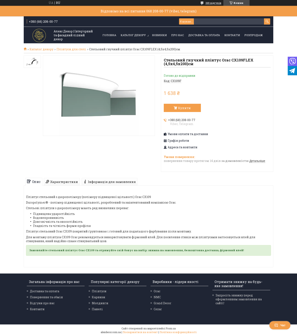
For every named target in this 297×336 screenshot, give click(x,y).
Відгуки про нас (42, 303)
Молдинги (100, 303)
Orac (157, 291)
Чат (279, 325)
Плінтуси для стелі (71, 49)
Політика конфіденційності (178, 332)
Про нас (177, 35)
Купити (184, 108)
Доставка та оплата (204, 35)
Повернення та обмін (46, 297)
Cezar (158, 309)
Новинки (159, 35)
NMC (157, 297)
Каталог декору (133, 35)
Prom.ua (171, 328)
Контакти (232, 35)
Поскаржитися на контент (140, 332)
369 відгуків (213, 3)
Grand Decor (162, 303)
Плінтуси (99, 291)
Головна (109, 35)
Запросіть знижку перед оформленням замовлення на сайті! (239, 299)
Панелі (97, 309)
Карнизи (98, 297)
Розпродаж (253, 35)
